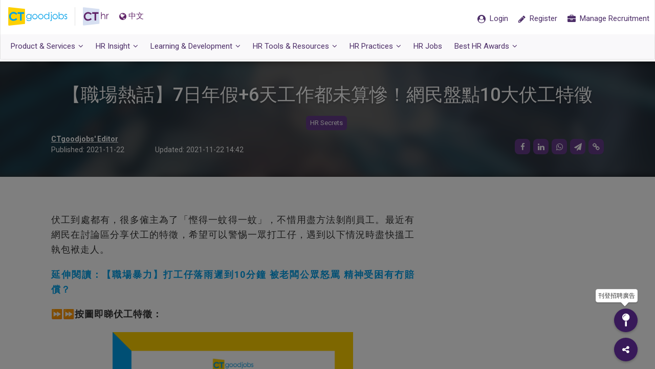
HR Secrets (326, 123)
